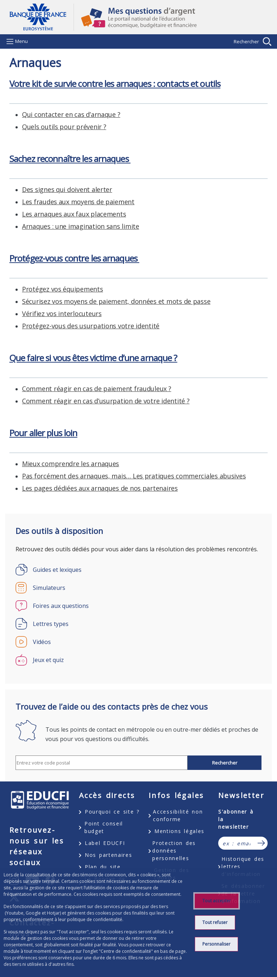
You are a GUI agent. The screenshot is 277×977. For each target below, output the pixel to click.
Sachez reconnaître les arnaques (70, 159)
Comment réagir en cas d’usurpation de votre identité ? (105, 401)
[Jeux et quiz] (138, 660)
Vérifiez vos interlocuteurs (62, 313)
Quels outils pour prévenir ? (64, 126)
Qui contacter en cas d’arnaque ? (71, 114)
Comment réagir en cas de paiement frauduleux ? (96, 388)
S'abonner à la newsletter (236, 819)
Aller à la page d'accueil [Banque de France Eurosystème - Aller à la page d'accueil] (41, 17)
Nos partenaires (108, 854)
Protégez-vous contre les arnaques (74, 258)
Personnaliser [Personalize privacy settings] (216, 944)
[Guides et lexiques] (138, 569)
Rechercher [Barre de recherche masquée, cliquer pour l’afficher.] (246, 41)
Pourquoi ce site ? (112, 811)
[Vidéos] (138, 642)
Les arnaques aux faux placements (74, 214)
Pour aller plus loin (43, 433)
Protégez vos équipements (62, 289)
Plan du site (103, 866)
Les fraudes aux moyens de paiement (78, 201)
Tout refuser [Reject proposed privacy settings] (215, 922)
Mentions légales (179, 831)
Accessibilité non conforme (178, 815)
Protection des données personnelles (174, 851)
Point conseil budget (103, 827)
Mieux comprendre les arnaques (70, 463)
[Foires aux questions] (138, 606)
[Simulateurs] (138, 587)
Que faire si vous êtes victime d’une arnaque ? (93, 358)
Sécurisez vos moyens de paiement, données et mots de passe (116, 301)
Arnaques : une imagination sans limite (80, 226)
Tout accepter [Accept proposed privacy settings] (216, 901)
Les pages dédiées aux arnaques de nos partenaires (100, 488)
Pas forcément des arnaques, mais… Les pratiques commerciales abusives (134, 476)
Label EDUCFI (105, 843)
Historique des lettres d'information (242, 866)
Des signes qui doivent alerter (67, 189)
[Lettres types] (138, 624)
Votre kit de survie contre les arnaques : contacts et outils (114, 83)
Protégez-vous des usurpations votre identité (90, 325)
